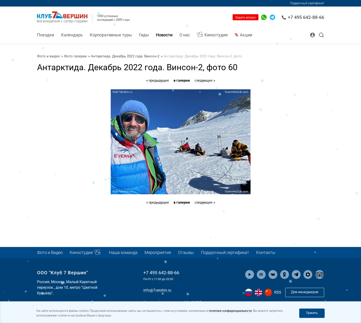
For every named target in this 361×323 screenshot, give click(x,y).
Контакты (265, 252)
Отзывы (186, 252)
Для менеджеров (304, 292)
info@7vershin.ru (157, 290)
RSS (277, 292)
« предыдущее (157, 81)
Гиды (144, 34)
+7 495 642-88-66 (303, 17)
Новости (164, 34)
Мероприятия (157, 252)
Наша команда (123, 252)
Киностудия (216, 34)
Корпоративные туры (111, 34)
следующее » (205, 81)
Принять (312, 313)
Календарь (72, 34)
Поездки (45, 34)
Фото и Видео (50, 252)
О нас (184, 34)
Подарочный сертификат (225, 252)
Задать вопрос (245, 17)
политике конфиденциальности (230, 311)
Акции (246, 34)
